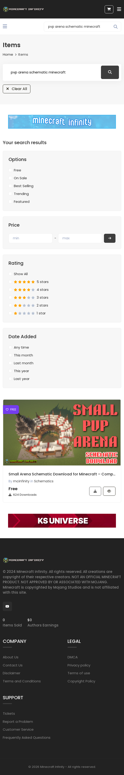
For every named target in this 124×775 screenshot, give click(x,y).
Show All (21, 273)
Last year (22, 378)
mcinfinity (21, 481)
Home (8, 54)
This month (23, 355)
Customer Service (18, 729)
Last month (23, 363)
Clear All (16, 88)
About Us (10, 657)
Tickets (9, 713)
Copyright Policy (81, 681)
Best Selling (23, 185)
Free (17, 170)
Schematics (43, 481)
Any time (21, 347)
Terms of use (79, 673)
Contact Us (13, 665)
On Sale (20, 178)
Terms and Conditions (22, 681)
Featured (22, 201)
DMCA (73, 657)
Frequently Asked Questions (26, 737)
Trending (21, 193)
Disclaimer (11, 673)
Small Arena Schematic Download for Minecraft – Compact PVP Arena (62, 474)
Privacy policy (79, 665)
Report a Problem (18, 721)
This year (21, 370)
